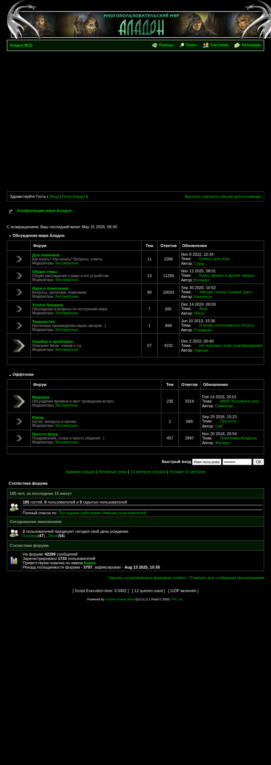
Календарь (251, 45)
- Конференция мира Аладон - (44, 210)
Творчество (43, 321)
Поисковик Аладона (238, 438)
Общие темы (44, 271)
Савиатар (224, 406)
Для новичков (46, 255)
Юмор (38, 417)
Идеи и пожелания (50, 288)
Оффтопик (23, 374)
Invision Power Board (120, 599)
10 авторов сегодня (148, 471)
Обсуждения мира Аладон (39, 235)
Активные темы (112, 471)
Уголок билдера (47, 305)
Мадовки (41, 397)
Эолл (53, 536)
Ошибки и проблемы (52, 341)
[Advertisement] (71, 122)
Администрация (80, 471)
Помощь (166, 45)
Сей (218, 426)
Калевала (203, 296)
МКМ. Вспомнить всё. (240, 401)
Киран (90, 563)
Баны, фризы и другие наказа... (228, 275)
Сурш (199, 263)
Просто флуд (45, 434)
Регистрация (73, 196)
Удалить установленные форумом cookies (147, 577)
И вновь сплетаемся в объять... (228, 325)
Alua (203, 308)
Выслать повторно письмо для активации (223, 196)
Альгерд (30, 536)
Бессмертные (66, 263)
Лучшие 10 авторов (187, 471)
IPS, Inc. (178, 599)
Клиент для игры (214, 258)
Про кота (228, 421)
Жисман (222, 443)
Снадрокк (203, 330)
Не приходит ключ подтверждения (231, 345)
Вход (54, 196)
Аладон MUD (21, 45)
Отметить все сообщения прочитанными (226, 577)
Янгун (199, 313)
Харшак (201, 350)
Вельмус (202, 280)
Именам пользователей (124, 513)
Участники (219, 45)
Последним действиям (80, 513)
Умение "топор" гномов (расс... (227, 292)
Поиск (191, 45)
